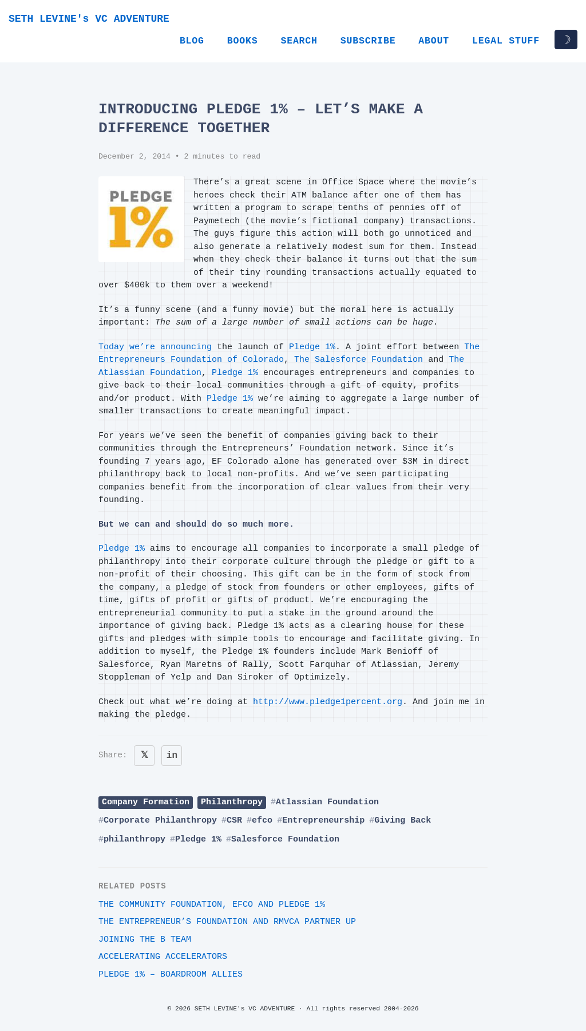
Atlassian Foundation (327, 802)
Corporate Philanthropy (160, 820)
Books (242, 40)
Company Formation (145, 802)
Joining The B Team (144, 940)
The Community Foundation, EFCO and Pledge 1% (211, 905)
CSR (234, 820)
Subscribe (368, 40)
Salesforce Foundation (285, 839)
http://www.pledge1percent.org (327, 702)
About (433, 40)
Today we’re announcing (155, 347)
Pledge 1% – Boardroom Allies (170, 974)
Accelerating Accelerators (162, 957)
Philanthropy (232, 802)
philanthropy (134, 839)
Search (298, 40)
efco (262, 820)
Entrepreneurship (323, 820)
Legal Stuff (506, 40)
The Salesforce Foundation (358, 360)
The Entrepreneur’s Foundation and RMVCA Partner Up (227, 922)
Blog (192, 40)
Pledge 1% (312, 347)
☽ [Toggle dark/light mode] (566, 39)
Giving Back (402, 820)
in (172, 755)
